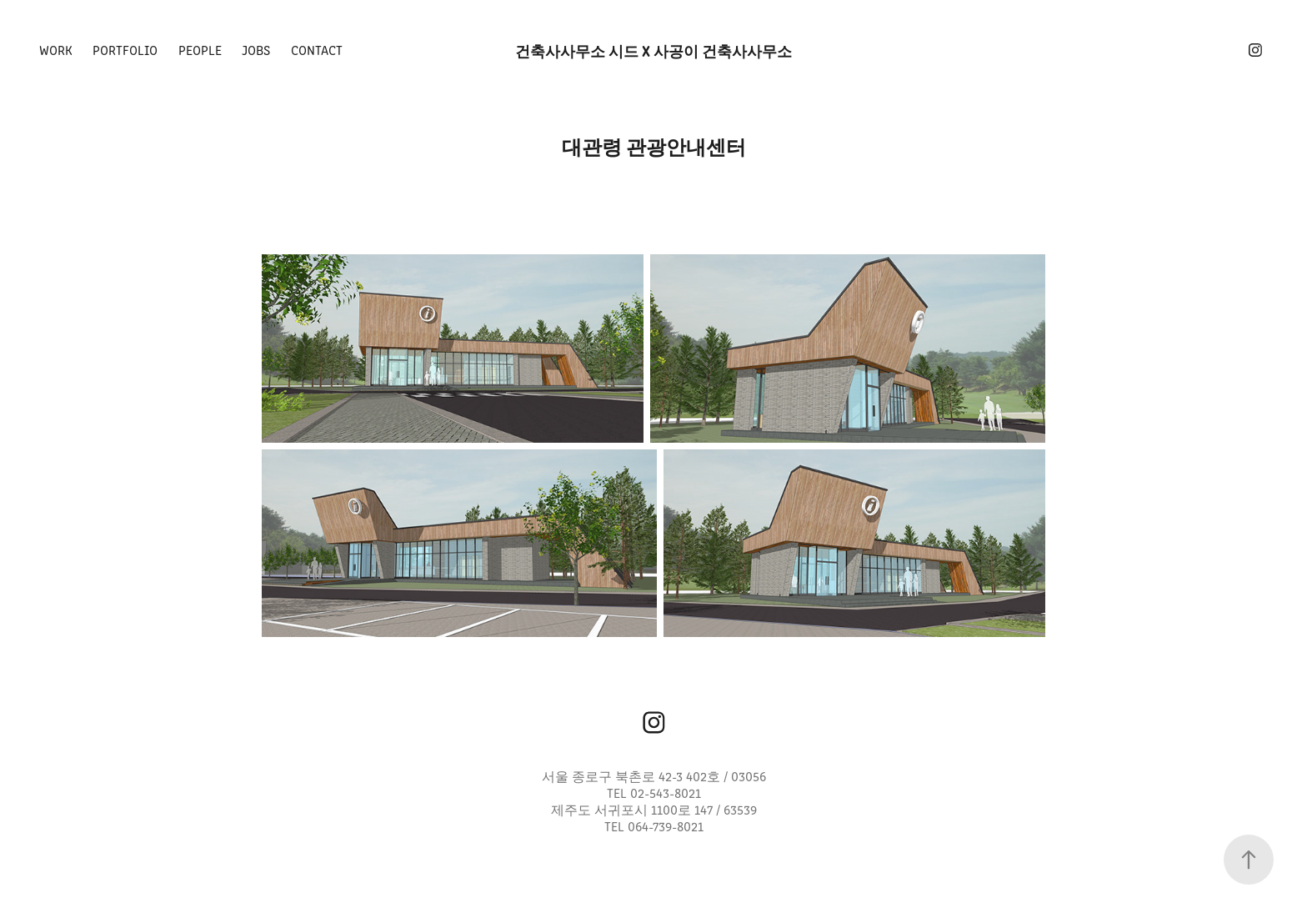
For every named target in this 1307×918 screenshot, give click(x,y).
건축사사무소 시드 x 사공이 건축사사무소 (653, 50)
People (200, 49)
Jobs (256, 49)
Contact (317, 49)
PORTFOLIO (125, 49)
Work (56, 49)
